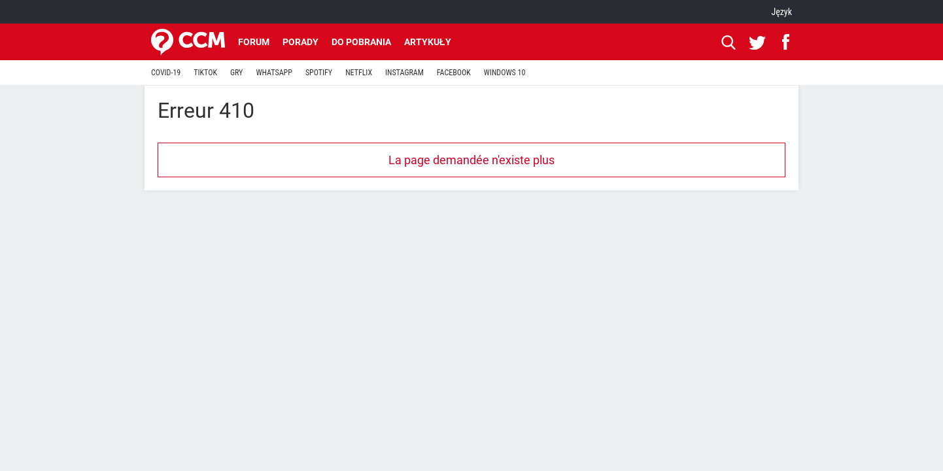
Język (781, 12)
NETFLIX (358, 72)
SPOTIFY (318, 72)
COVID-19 (165, 72)
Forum (253, 42)
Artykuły (427, 42)
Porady (300, 42)
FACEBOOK (454, 72)
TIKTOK (205, 72)
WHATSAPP (274, 72)
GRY (236, 72)
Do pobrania (361, 42)
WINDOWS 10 (505, 72)
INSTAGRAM (404, 72)
